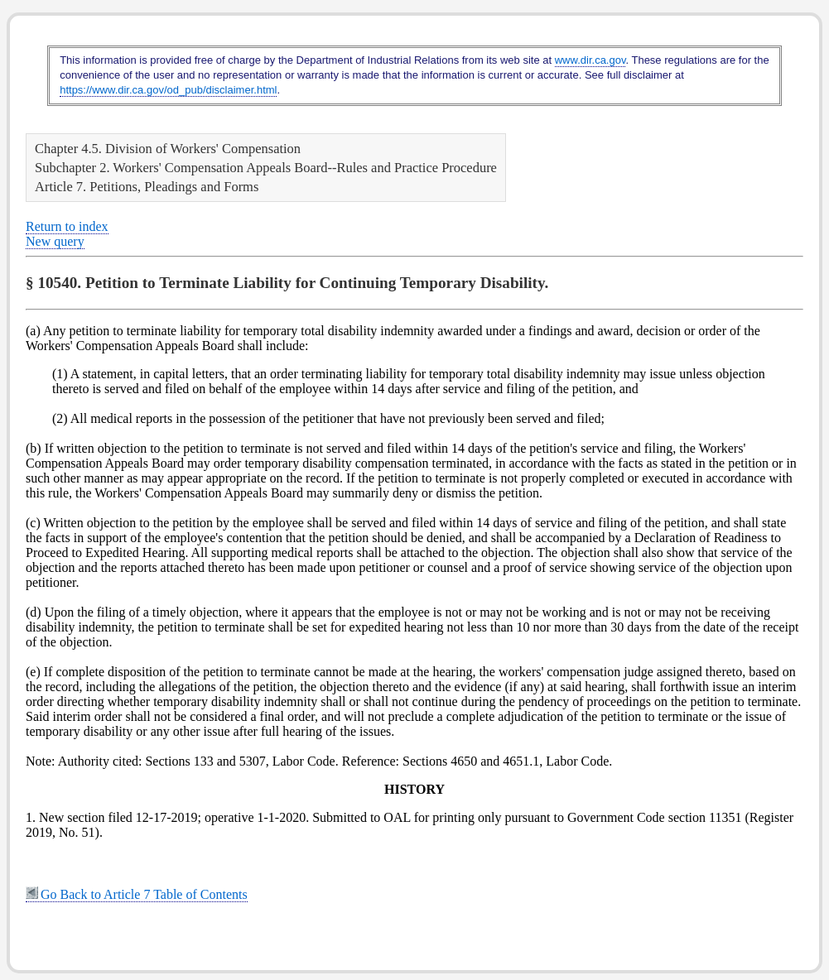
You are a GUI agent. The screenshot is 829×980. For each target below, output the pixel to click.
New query (55, 241)
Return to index (67, 226)
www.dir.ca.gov (590, 60)
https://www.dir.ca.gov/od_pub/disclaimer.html (168, 90)
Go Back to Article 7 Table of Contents (137, 894)
